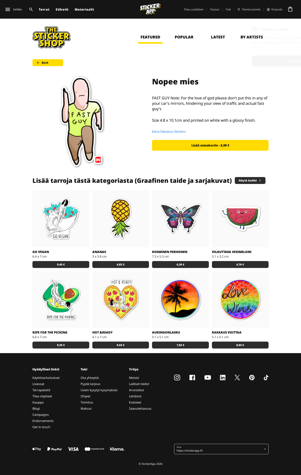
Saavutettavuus (140, 408)
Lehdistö (135, 396)
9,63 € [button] (120, 345)
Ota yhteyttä (90, 378)
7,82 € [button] (180, 345)
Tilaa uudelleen (194, 9)
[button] (220, 449)
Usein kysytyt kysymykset (99, 390)
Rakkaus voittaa (226, 332)
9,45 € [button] (61, 264)
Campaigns (40, 415)
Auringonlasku (166, 332)
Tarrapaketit (41, 390)
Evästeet (135, 402)
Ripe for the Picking (49, 332)
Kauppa (38, 402)
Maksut (86, 408)
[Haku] (30, 9)
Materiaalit (84, 9)
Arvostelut (136, 390)
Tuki (228, 9)
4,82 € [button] (120, 264)
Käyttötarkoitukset (46, 378)
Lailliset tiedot (139, 384)
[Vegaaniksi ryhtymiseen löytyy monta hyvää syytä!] (60, 218)
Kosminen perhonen (169, 252)
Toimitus (87, 402)
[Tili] (275, 9)
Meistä (134, 378)
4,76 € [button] (240, 264)
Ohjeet (85, 396)
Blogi (36, 408)
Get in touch (41, 427)
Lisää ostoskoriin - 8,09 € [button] (210, 145)
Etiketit (62, 9)
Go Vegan (40, 252)
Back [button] (42, 63)
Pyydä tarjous (90, 384)
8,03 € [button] (240, 345)
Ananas (99, 252)
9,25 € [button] (61, 345)
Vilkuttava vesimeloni (231, 252)
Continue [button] (249, 61)
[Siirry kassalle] (290, 9)
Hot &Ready (102, 332)
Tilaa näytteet (42, 396)
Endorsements (43, 421)
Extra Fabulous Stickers (169, 131)
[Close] (289, 29)
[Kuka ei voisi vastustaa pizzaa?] (120, 299)
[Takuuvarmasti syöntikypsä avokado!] (60, 299)
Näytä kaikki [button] (250, 180)
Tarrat (44, 9)
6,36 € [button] (180, 264)
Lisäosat (38, 384)
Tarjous (214, 9)
